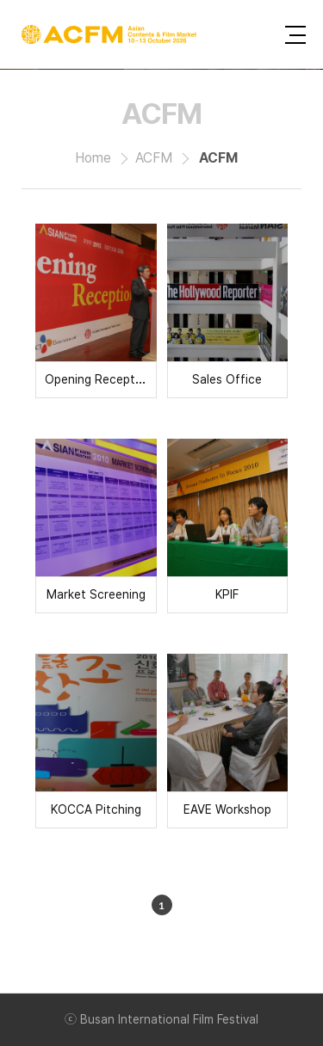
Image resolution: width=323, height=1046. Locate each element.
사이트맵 (295, 35)
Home (93, 158)
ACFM (153, 158)
